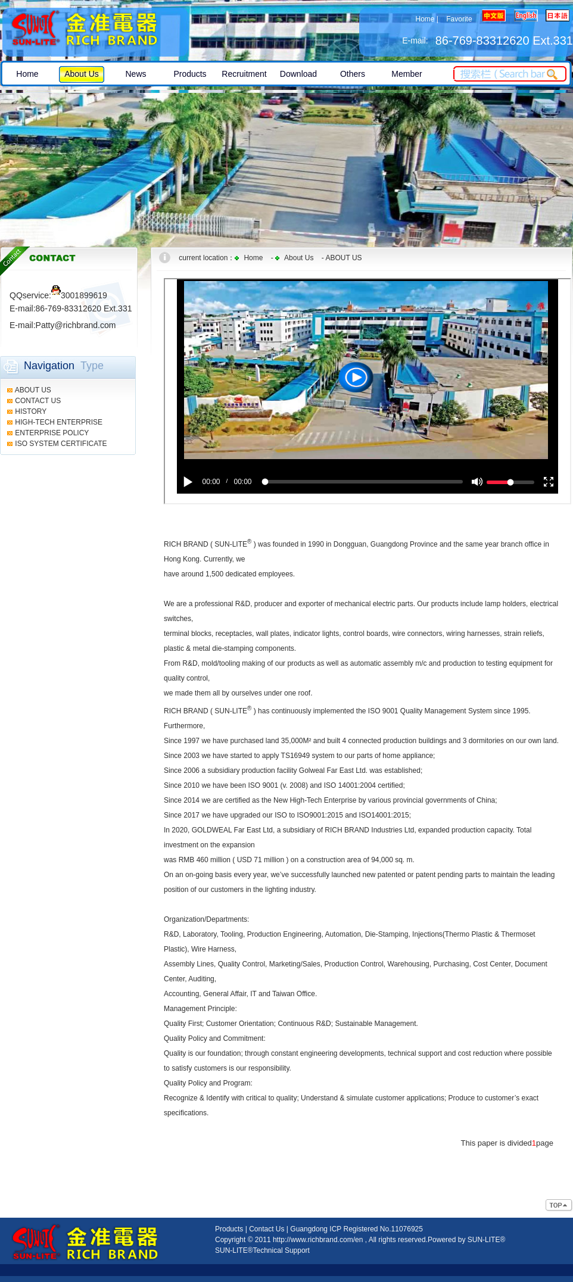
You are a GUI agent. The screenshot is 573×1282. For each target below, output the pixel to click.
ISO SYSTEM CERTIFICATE (61, 443)
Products (229, 1229)
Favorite (459, 19)
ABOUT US (33, 390)
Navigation (49, 366)
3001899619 (79, 295)
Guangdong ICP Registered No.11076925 (356, 1229)
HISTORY (30, 411)
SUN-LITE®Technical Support (262, 1250)
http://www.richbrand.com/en (318, 1240)
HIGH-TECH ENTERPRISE (58, 422)
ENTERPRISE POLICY (52, 433)
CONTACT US (38, 401)
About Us (298, 258)
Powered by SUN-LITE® (466, 1240)
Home (424, 19)
